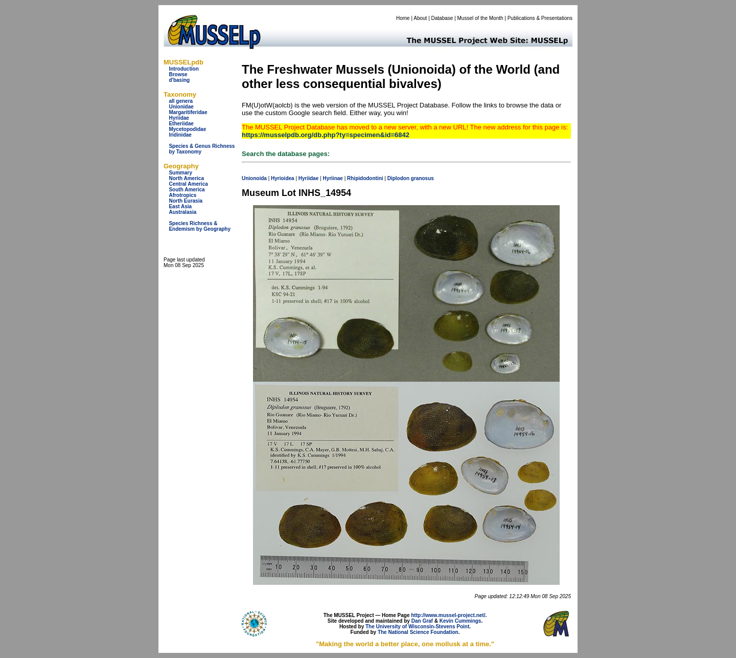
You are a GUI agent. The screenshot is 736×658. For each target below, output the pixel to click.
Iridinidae (180, 135)
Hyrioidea (282, 178)
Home (403, 18)
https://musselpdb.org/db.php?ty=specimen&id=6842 (325, 135)
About (420, 18)
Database (442, 18)
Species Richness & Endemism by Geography (200, 226)
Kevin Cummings (460, 621)
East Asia (180, 206)
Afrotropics (182, 195)
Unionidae (181, 106)
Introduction (183, 69)
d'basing (179, 80)
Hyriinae (332, 178)
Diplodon (398, 178)
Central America (188, 184)
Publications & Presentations (540, 18)
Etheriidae (181, 123)
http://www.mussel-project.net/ (448, 615)
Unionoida (254, 178)
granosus (422, 178)
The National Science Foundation (418, 632)
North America (186, 178)
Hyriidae (179, 118)
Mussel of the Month (480, 18)
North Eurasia (185, 201)
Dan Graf (422, 621)
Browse (178, 74)
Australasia (182, 212)
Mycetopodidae (187, 129)
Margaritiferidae (188, 112)
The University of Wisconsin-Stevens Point (417, 626)
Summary (180, 173)
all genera (181, 101)
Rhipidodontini (365, 178)
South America (186, 189)
